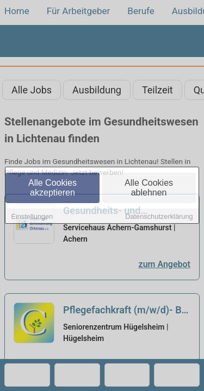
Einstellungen (32, 217)
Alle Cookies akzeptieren (52, 188)
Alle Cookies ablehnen (149, 188)
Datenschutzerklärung (159, 217)
